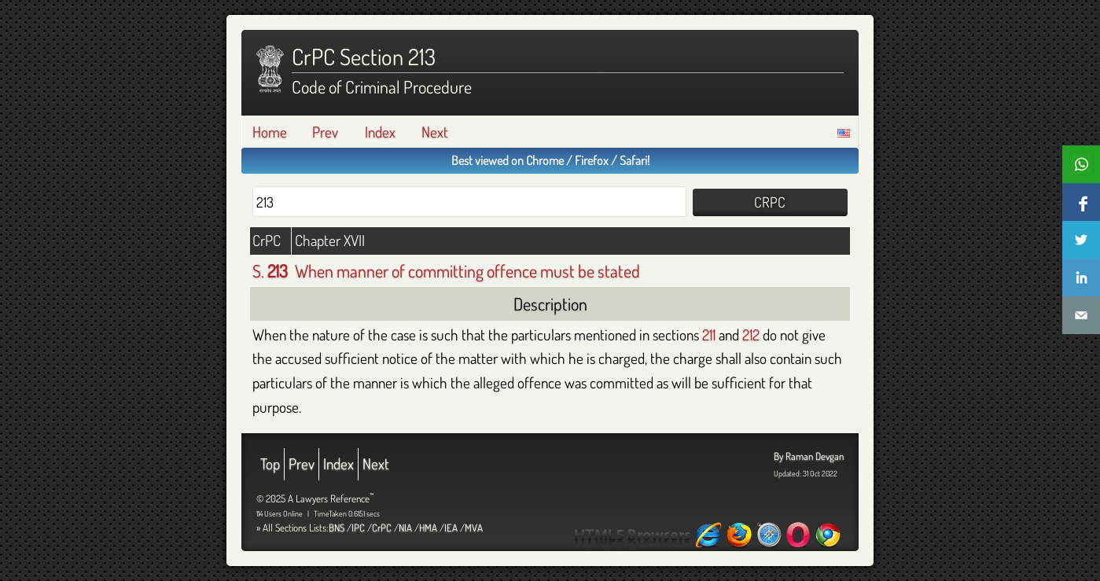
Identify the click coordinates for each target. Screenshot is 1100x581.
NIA (405, 527)
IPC (358, 527)
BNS (336, 527)
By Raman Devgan (809, 456)
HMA (428, 527)
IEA (451, 527)
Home (269, 132)
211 (709, 334)
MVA (474, 527)
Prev (325, 132)
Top (270, 463)
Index (380, 132)
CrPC (382, 527)
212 (751, 334)
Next (434, 132)
